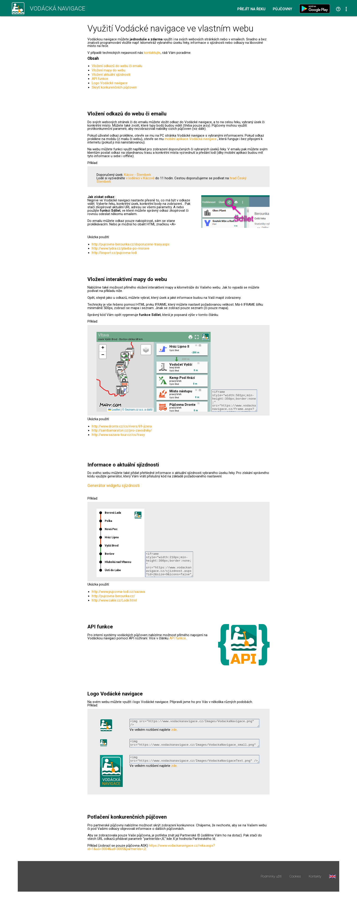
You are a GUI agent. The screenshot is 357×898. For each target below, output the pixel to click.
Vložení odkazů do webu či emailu (117, 66)
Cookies (295, 878)
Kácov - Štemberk (137, 175)
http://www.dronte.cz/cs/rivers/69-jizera (122, 426)
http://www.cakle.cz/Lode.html (114, 600)
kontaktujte (152, 53)
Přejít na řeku (251, 9)
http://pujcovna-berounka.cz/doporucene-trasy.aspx (130, 244)
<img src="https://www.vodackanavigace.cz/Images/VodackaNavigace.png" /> (194, 724)
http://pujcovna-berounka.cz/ (113, 596)
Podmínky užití (271, 878)
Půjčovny (282, 9)
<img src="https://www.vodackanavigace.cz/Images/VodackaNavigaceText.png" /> (194, 762)
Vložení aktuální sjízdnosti (111, 75)
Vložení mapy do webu (108, 70)
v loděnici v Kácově (140, 178)
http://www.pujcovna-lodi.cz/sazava (118, 592)
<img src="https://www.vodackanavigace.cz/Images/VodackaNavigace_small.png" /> (194, 745)
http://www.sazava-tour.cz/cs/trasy (118, 435)
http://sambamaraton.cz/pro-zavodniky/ (122, 430)
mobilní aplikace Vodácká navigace (191, 139)
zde (174, 731)
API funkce (100, 79)
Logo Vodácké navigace (110, 83)
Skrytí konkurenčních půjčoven (114, 87)
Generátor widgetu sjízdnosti (113, 485)
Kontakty (315, 878)
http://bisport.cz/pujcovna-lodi (114, 253)
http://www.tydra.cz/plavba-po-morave (120, 248)
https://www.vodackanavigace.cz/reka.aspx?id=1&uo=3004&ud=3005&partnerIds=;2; (151, 849)
